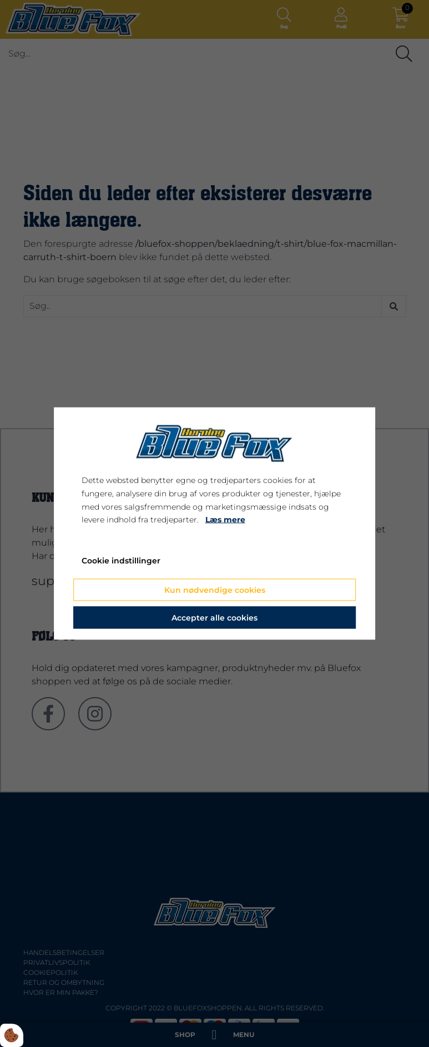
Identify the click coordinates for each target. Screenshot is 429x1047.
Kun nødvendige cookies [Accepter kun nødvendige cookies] (214, 589)
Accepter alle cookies (214, 617)
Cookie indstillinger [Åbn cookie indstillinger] (121, 561)
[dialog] (215, 524)
